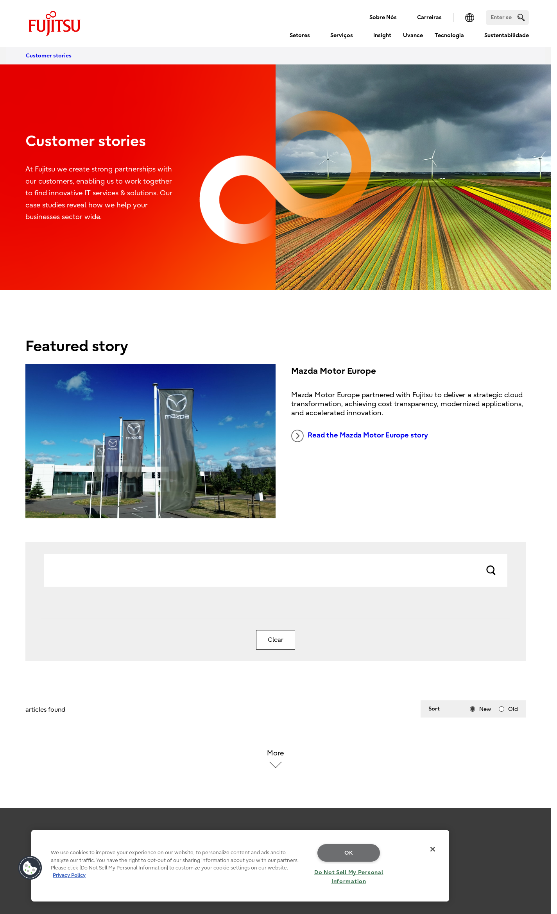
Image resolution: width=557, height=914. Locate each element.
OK (348, 853)
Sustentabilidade (506, 35)
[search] (521, 17)
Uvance (413, 35)
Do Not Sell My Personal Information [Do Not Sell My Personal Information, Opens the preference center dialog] (348, 877)
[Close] (432, 849)
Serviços (341, 35)
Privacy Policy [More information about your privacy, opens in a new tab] (69, 875)
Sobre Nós (383, 17)
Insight (382, 35)
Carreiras (429, 17)
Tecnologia (449, 35)
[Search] (507, 17)
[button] (30, 867)
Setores (300, 35)
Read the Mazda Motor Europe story (359, 436)
